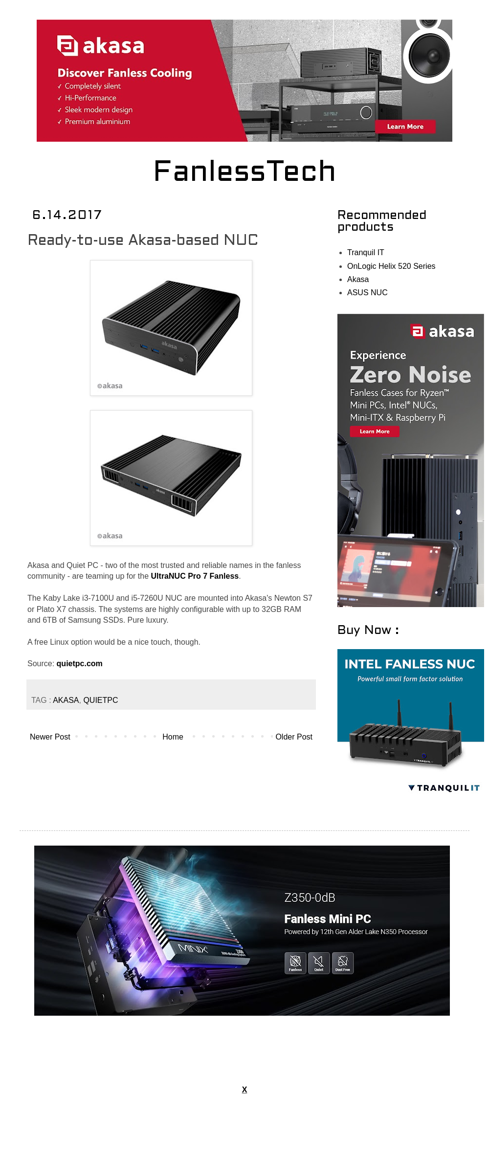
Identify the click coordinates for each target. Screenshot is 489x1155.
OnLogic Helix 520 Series (391, 266)
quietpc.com (80, 663)
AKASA (66, 700)
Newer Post (50, 737)
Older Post (293, 737)
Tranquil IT (365, 252)
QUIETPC (100, 700)
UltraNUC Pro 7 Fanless (195, 576)
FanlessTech (244, 173)
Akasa (358, 279)
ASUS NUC (367, 292)
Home (172, 737)
